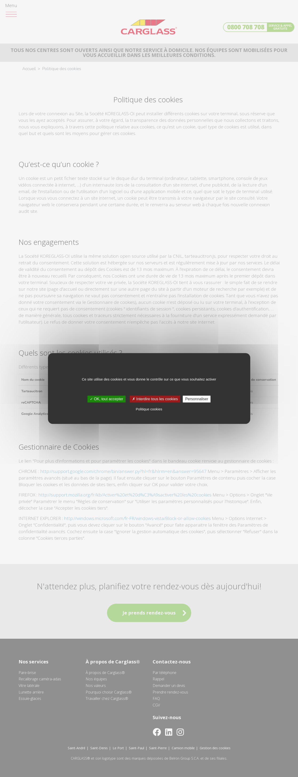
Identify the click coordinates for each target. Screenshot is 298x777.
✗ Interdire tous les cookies (155, 399)
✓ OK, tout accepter (106, 399)
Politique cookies (149, 409)
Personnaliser (196, 399)
